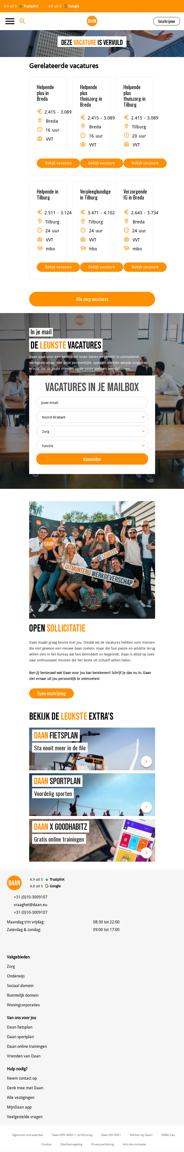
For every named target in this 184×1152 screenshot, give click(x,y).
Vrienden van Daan (24, 1056)
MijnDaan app (19, 1107)
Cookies (46, 1144)
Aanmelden (92, 459)
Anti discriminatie (134, 1144)
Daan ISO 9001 (111, 1135)
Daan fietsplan (19, 1027)
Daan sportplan (20, 1036)
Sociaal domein (20, 985)
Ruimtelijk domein (23, 995)
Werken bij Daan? (141, 1135)
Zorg (11, 966)
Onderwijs (16, 976)
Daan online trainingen (27, 1046)
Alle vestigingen (20, 1097)
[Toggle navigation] (11, 21)
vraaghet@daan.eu (30, 904)
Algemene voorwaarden (27, 1135)
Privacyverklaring (102, 1144)
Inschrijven (166, 21)
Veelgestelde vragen (24, 1116)
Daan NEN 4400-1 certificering (72, 1135)
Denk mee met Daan (25, 1088)
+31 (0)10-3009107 (30, 897)
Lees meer (146, 761)
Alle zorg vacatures (92, 299)
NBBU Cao (168, 1135)
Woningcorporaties (23, 1005)
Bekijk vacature (58, 163)
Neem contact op (22, 1078)
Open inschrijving (51, 693)
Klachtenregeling (71, 1144)
